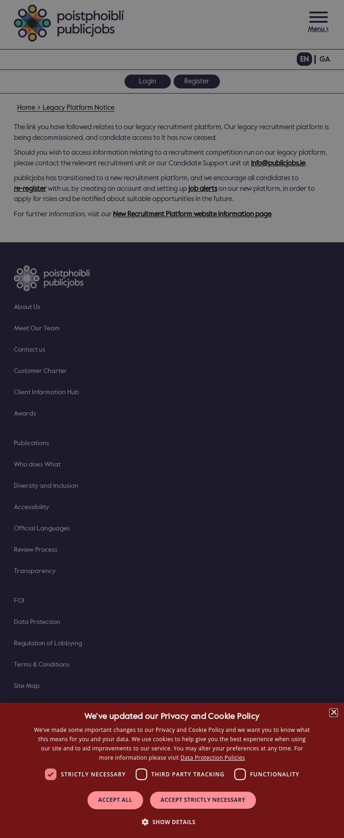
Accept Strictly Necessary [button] (203, 800)
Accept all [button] (115, 800)
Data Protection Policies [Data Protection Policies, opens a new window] (213, 758)
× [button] (333, 712)
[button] (172, 821)
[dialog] (172, 770)
